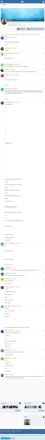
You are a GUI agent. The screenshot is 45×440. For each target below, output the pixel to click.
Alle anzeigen (17, 410)
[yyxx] (37, 407)
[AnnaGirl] (33, 407)
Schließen (13, 438)
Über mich (32, 34)
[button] (2, 2)
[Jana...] (9, 407)
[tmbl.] (14, 407)
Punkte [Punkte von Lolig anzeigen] (13, 25)
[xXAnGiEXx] (30, 407)
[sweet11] (7, 407)
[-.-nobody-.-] (12, 407)
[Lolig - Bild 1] (27, 422)
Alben (38, 34)
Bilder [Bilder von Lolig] (9, 25)
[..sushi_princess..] (35, 407)
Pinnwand (5, 34)
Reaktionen (24, 34)
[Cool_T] (4, 407)
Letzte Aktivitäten (14, 34)
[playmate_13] (25, 407)
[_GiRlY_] (2, 407)
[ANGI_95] (28, 407)
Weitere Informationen (5, 438)
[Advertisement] (22, 389)
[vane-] (16, 407)
